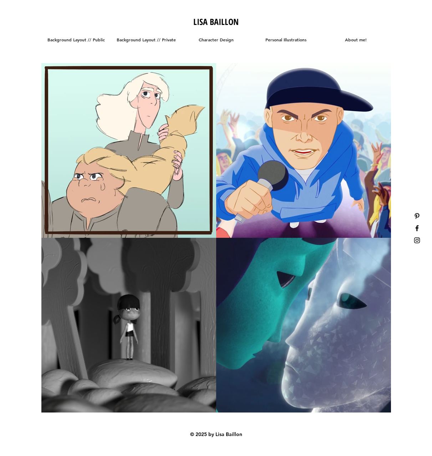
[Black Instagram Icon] (417, 240)
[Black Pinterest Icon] (417, 216)
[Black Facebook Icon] (417, 228)
